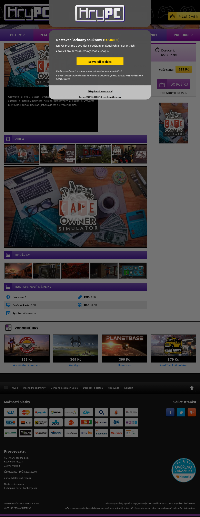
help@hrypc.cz (114, 97)
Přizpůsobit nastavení (100, 91)
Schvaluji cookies (100, 62)
